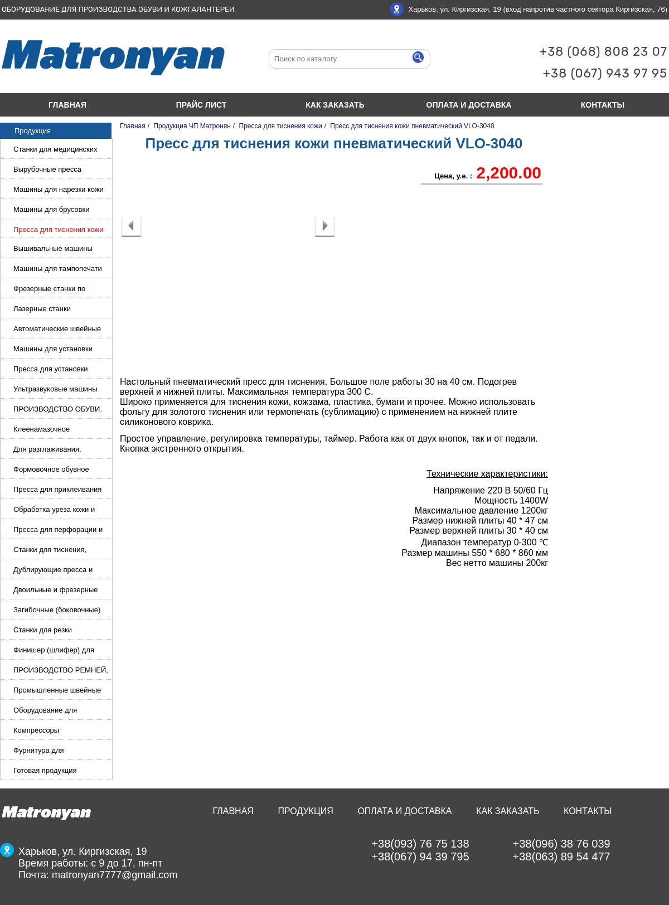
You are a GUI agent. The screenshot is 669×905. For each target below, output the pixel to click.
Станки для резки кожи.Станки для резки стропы (51, 631)
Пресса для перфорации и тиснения (58, 530)
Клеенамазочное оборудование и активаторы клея (60, 430)
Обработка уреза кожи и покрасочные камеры (54, 510)
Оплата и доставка (469, 104)
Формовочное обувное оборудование (51, 470)
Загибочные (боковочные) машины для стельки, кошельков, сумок (56, 611)
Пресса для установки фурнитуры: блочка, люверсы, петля (50, 370)
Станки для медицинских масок (55, 150)
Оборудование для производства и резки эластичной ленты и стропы (60, 711)
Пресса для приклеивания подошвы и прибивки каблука (57, 490)
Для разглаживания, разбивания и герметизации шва (60, 450)
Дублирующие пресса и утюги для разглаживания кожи (56, 570)
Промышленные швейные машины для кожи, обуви (57, 691)
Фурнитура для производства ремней (49, 751)
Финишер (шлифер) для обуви (53, 651)
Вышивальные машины (53, 248)
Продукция (305, 811)
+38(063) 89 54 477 (561, 856)
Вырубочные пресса (47, 169)
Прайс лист (201, 104)
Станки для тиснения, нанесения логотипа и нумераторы (50, 550)
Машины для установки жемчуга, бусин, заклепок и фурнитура (58, 350)
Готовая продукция (45, 770)
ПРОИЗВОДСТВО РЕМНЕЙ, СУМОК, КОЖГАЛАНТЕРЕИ (60, 671)
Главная (67, 104)
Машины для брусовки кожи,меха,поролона (51, 210)
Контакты (588, 811)
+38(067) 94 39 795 (420, 856)
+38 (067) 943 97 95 (605, 73)
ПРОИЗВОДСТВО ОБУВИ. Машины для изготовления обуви (58, 410)
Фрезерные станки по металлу (49, 289)
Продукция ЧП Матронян (191, 126)
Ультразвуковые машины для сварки (55, 390)
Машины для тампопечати (57, 268)
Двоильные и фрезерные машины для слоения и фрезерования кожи (55, 590)
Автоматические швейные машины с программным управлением (57, 330)
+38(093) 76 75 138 (420, 844)
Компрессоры (36, 730)
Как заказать (335, 104)
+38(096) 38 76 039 (561, 844)
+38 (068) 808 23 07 (603, 51)
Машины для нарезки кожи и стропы (58, 190)
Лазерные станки (42, 308)
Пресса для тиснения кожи (58, 229)
